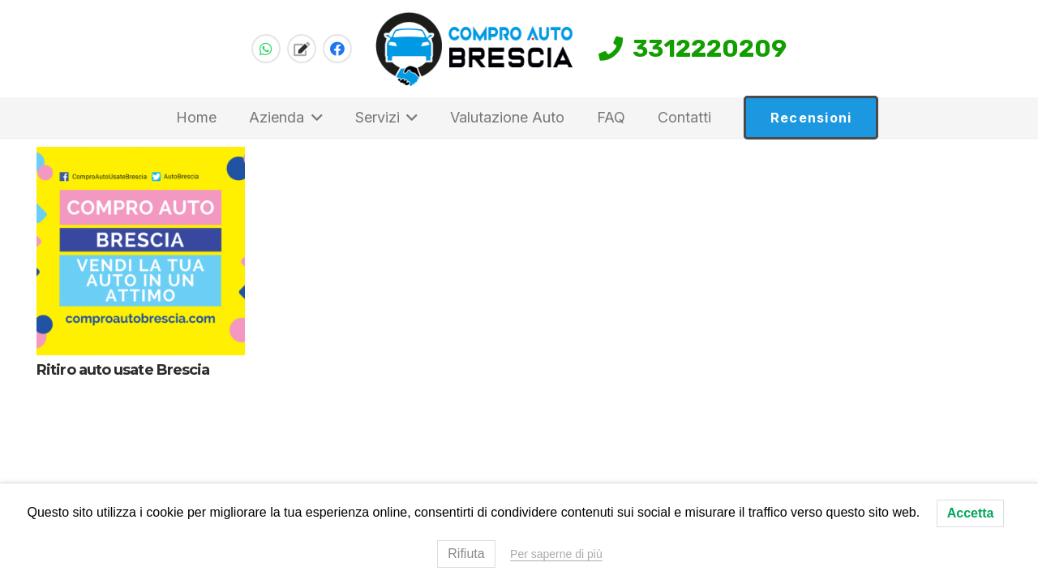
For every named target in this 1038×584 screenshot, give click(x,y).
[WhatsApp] (266, 48)
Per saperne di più (556, 554)
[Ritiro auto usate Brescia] (140, 251)
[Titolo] (301, 48)
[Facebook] (337, 48)
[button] (313, 117)
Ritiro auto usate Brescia (123, 370)
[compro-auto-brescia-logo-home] (475, 48)
